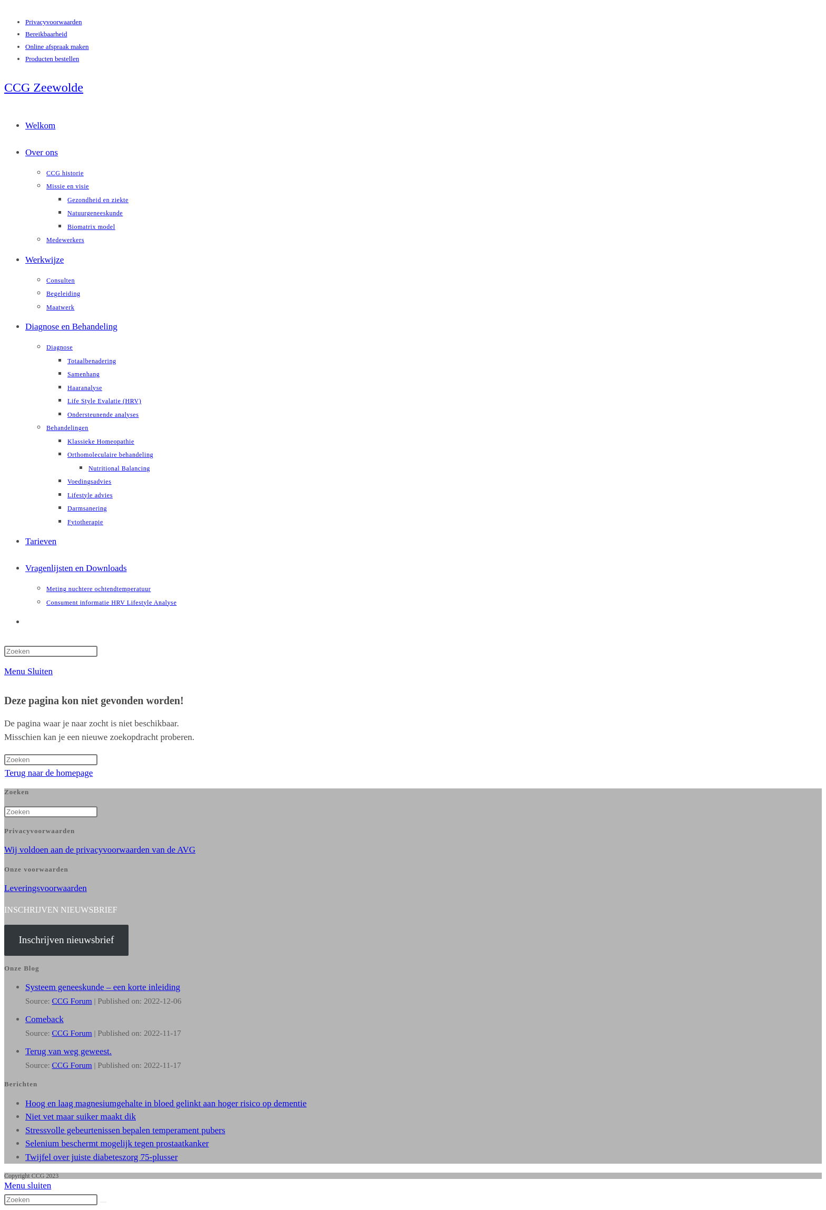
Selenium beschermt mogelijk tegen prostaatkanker (117, 1143)
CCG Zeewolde (43, 87)
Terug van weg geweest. (68, 1051)
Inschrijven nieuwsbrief (66, 939)
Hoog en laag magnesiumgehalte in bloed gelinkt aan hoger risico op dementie (166, 1103)
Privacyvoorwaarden (53, 22)
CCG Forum (72, 1000)
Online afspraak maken (57, 47)
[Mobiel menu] (28, 671)
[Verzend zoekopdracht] (103, 1202)
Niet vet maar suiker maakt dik (80, 1117)
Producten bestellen (52, 59)
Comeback (44, 1019)
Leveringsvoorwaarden (45, 888)
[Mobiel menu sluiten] (27, 1186)
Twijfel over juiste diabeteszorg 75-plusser (101, 1157)
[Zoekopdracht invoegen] (50, 651)
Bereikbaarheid (46, 34)
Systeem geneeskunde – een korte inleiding (102, 987)
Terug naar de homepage (49, 773)
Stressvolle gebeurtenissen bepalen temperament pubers (125, 1130)
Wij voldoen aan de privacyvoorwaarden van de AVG (99, 850)
